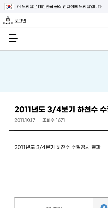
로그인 (14, 20)
